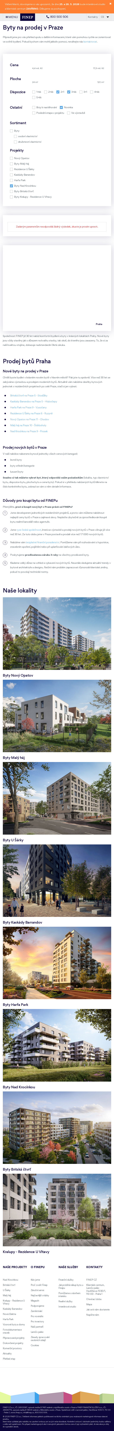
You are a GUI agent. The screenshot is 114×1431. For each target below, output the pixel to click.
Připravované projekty (13, 1338)
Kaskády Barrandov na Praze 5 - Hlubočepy (33, 402)
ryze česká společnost (29, 530)
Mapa (89, 1305)
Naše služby (68, 1267)
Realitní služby (65, 1302)
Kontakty (93, 17)
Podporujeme (37, 1306)
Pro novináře (37, 1316)
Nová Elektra (9, 1314)
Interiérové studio (67, 1307)
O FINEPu (38, 1267)
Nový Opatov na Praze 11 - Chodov (29, 419)
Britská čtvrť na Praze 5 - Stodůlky (28, 396)
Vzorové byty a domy (14, 1325)
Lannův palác (37, 1332)
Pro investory (37, 1322)
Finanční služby (65, 1280)
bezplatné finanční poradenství (42, 542)
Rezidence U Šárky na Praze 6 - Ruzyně (31, 413)
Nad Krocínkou (10, 1280)
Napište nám (92, 1315)
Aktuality (7, 1354)
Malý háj (7, 1296)
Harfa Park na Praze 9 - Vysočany (28, 407)
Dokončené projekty (13, 1343)
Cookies (35, 1346)
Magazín (35, 1301)
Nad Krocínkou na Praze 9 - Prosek (29, 431)
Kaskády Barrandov (12, 1309)
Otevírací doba (93, 1299)
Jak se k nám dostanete (98, 1310)
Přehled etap (9, 1359)
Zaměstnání (36, 1311)
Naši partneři (37, 1327)
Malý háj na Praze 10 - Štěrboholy (28, 425)
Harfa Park (8, 1319)
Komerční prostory (12, 1349)
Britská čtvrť (9, 1285)
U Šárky (6, 1290)
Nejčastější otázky (40, 1296)
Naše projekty (15, 1267)
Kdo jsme (35, 1280)
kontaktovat (90, 42)
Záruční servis (37, 1290)
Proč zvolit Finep (39, 1285)
